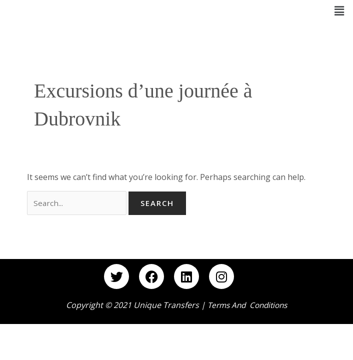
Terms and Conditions (247, 306)
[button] (339, 10)
